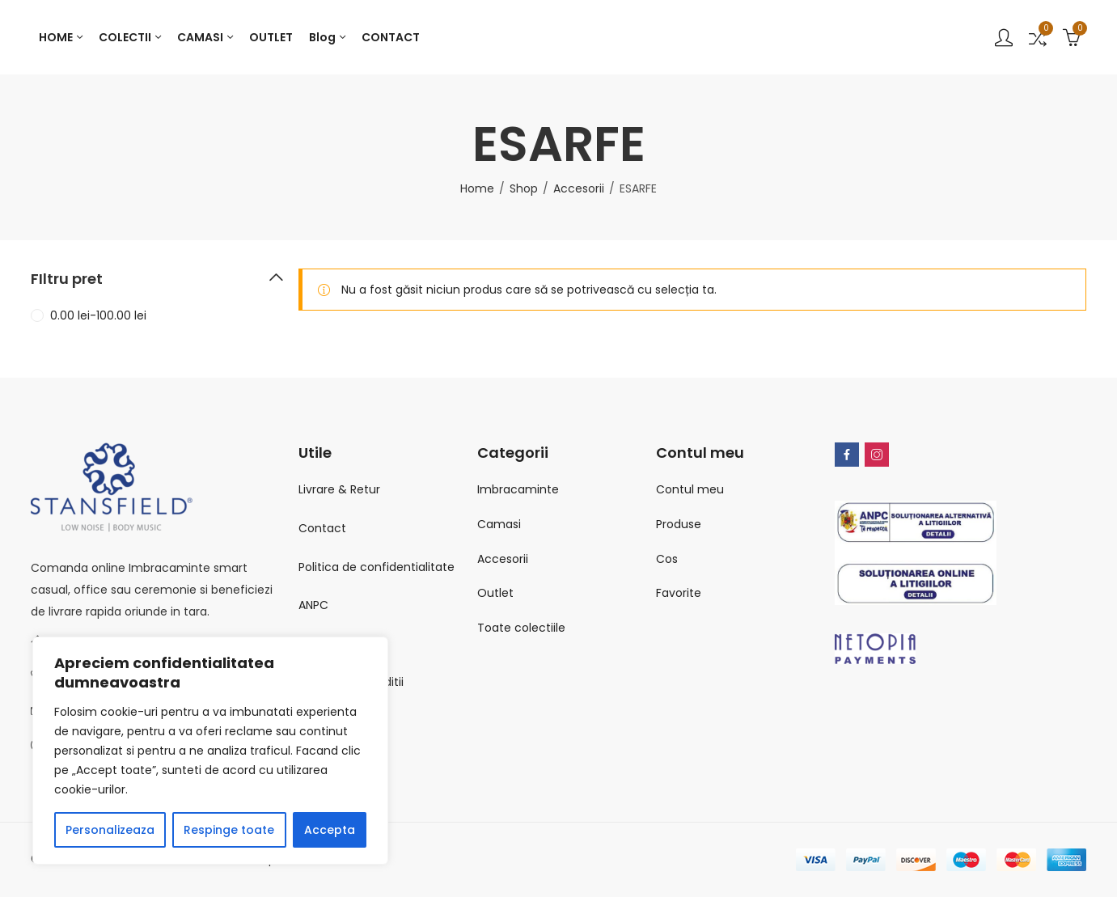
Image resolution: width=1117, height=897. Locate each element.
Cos (667, 559)
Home (477, 188)
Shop (524, 188)
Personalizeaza (110, 830)
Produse (678, 524)
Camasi (499, 524)
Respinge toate (229, 830)
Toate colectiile (521, 628)
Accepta (329, 830)
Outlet (495, 593)
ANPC (313, 605)
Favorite (678, 593)
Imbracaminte (518, 489)
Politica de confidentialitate (376, 567)
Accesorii (578, 188)
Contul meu (690, 489)
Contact (322, 528)
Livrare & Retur (339, 489)
